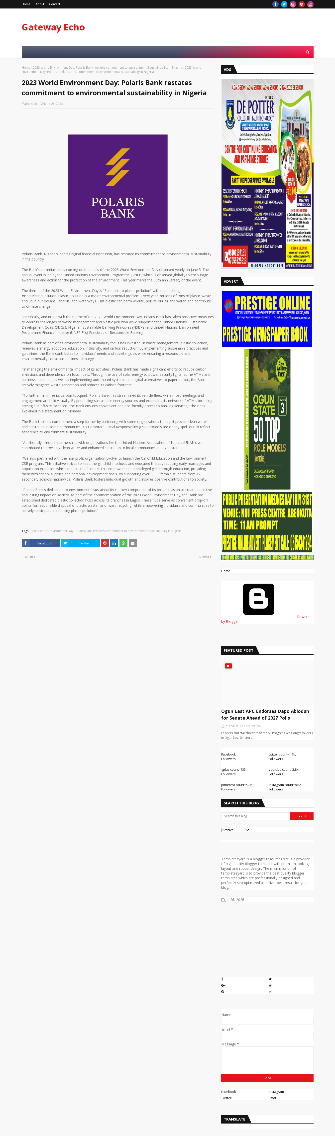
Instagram (276, 1091)
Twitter (226, 1098)
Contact (54, 4)
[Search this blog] (256, 816)
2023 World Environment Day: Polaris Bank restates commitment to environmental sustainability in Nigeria (107, 67)
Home (26, 4)
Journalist (31, 104)
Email (273, 1098)
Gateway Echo (53, 27)
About (39, 4)
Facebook (228, 1091)
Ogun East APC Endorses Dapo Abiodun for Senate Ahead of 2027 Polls (265, 714)
